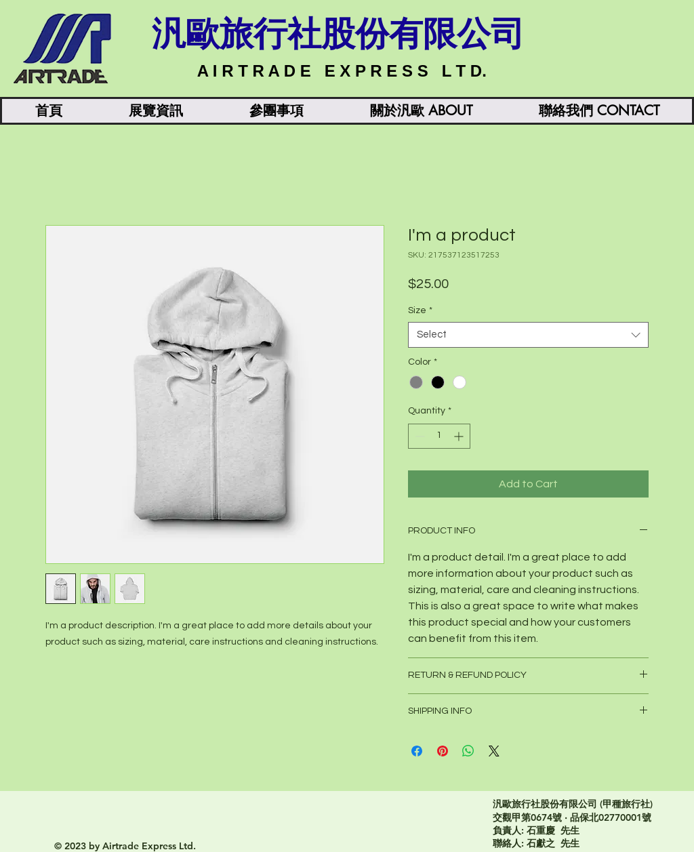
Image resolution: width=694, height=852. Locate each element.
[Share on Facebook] (417, 751)
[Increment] (459, 436)
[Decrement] (418, 436)
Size (420, 310)
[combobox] (528, 335)
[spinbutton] (439, 436)
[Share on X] (494, 751)
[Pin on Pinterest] (442, 751)
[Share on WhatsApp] (468, 751)
